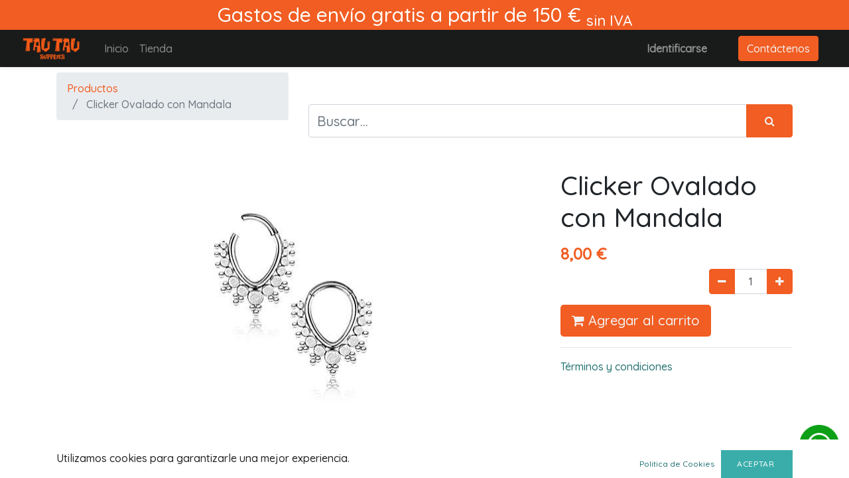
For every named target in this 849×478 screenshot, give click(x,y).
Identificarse (677, 48)
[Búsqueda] (769, 120)
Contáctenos (778, 48)
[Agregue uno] (780, 281)
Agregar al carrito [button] (636, 320)
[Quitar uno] (722, 281)
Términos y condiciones (616, 366)
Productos (92, 88)
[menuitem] (116, 48)
